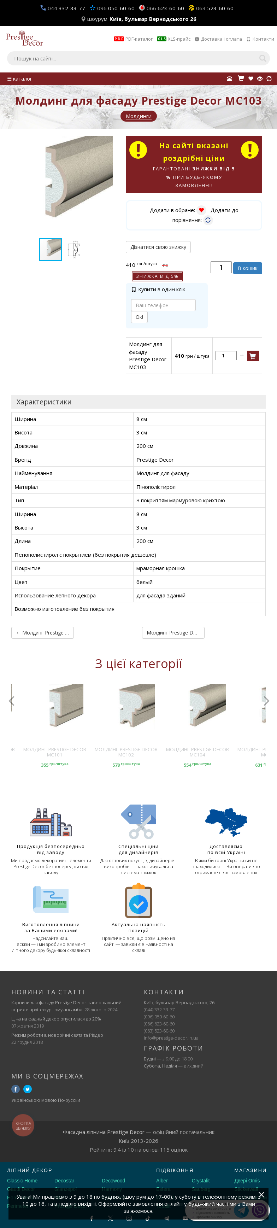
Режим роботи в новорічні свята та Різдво (57, 1034)
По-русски (69, 1100)
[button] (106, 142)
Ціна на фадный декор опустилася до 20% (56, 1018)
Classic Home (22, 1180)
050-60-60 (116, 8)
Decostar (64, 1180)
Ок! (139, 317)
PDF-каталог (133, 39)
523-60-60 (215, 8)
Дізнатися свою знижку (158, 247)
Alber (162, 1180)
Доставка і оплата (218, 39)
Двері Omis (247, 1180)
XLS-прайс (173, 39)
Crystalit (201, 1180)
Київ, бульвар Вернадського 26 (153, 18)
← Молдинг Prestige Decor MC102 (43, 632)
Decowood (113, 1180)
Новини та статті (48, 992)
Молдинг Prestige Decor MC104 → (174, 632)
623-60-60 (165, 8)
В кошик (248, 268)
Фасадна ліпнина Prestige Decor (104, 1131)
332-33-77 (66, 8)
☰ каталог (19, 78)
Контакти (260, 39)
